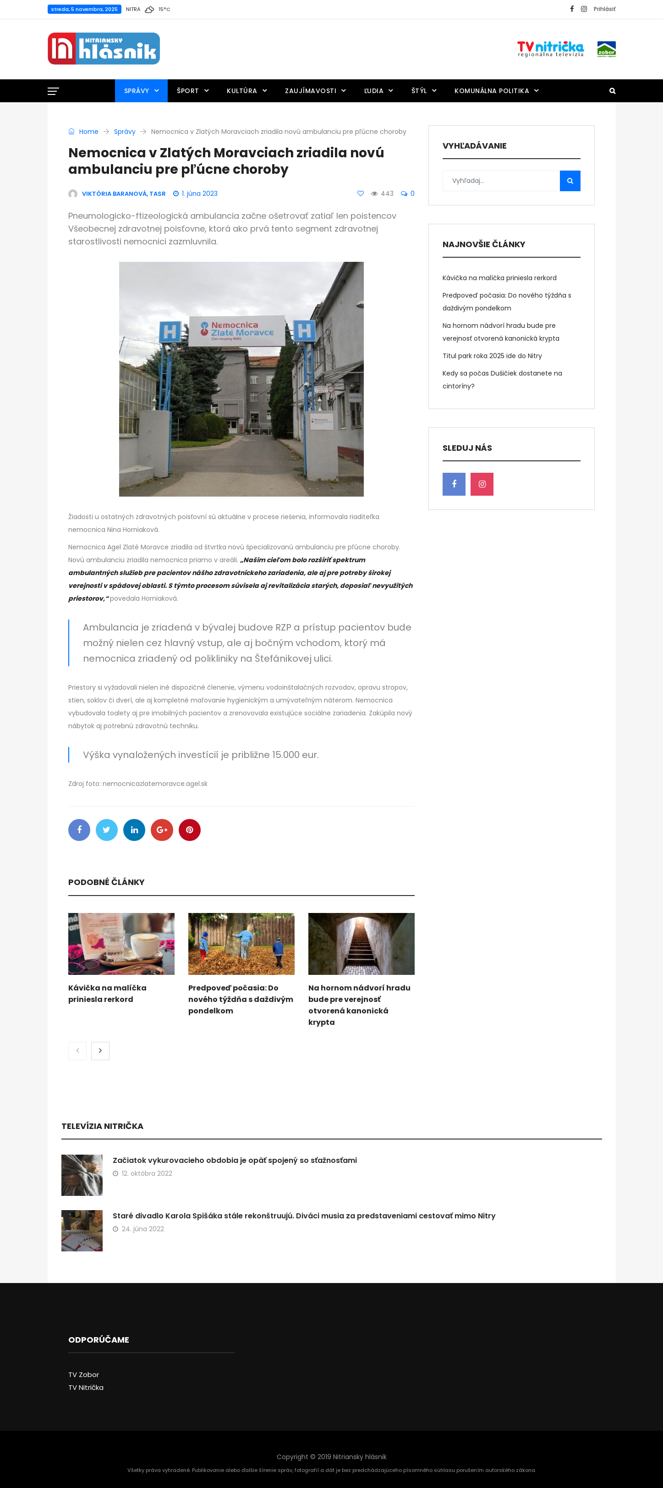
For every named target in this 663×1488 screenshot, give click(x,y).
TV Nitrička (86, 1388)
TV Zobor (83, 1375)
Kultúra (242, 90)
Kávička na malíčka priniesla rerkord (500, 277)
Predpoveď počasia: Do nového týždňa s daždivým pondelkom (240, 1000)
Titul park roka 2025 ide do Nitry (492, 355)
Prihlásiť (605, 9)
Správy (136, 90)
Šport (188, 90)
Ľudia (374, 90)
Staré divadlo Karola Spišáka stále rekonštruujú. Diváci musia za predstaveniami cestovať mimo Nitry (304, 1216)
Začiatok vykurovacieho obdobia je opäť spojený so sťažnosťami (235, 1161)
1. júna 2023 (195, 193)
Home (83, 131)
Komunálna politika (492, 90)
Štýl (419, 90)
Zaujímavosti (310, 90)
